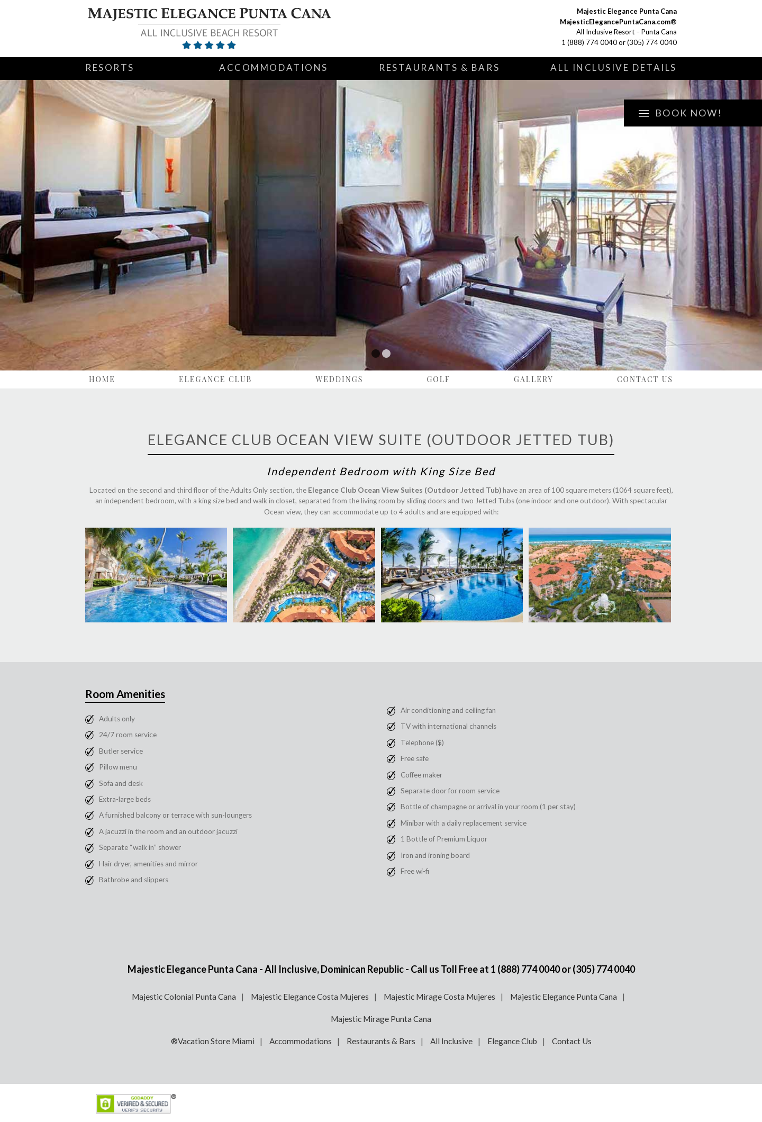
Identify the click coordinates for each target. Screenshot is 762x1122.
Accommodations (273, 67)
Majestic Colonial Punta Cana (184, 996)
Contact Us (645, 379)
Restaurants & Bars (439, 67)
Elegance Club (215, 379)
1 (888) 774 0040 (589, 42)
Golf (438, 379)
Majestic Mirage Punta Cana (381, 1019)
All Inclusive (451, 1041)
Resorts (109, 67)
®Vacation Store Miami (213, 1041)
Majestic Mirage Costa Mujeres (439, 996)
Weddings (339, 379)
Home (102, 379)
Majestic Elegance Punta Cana (563, 996)
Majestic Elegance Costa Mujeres (310, 996)
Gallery (534, 379)
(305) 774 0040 (652, 42)
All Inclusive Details (613, 67)
